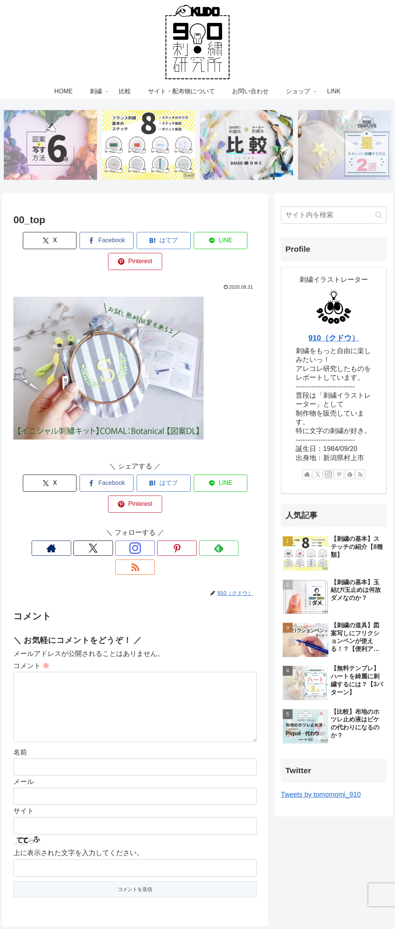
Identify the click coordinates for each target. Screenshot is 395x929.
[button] (378, 215)
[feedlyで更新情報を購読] (161, 507)
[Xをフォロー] (108, 507)
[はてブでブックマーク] (135, 241)
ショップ (271, 905)
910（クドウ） (334, 338)
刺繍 (122, 905)
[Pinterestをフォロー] (143, 507)
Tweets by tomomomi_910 (321, 795)
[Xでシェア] (36, 241)
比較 (140, 905)
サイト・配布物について (183, 905)
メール (23, 733)
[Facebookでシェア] (86, 241)
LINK (296, 905)
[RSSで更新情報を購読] (178, 507)
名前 (20, 704)
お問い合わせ (237, 905)
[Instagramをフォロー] (126, 507)
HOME (101, 905)
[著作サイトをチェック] (91, 507)
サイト (23, 763)
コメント (31, 605)
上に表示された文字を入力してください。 (78, 805)
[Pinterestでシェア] (233, 241)
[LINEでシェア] (184, 241)
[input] (334, 215)
